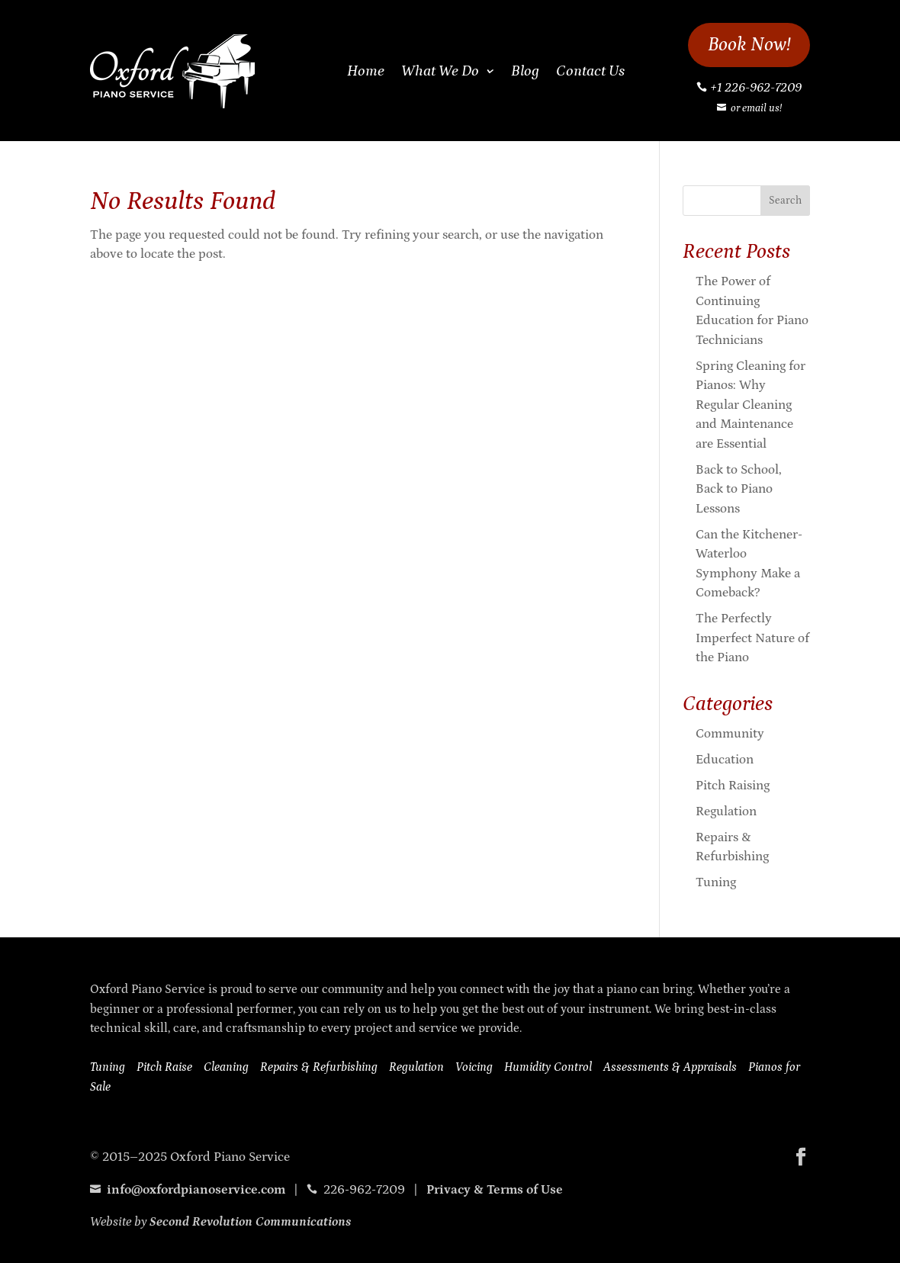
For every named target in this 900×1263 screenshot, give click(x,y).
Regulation (726, 811)
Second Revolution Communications (250, 1221)
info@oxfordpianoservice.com (187, 1189)
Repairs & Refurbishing (319, 1067)
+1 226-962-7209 (756, 87)
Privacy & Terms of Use (494, 1189)
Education (725, 759)
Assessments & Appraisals (670, 1067)
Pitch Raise (164, 1067)
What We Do (440, 71)
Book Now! (749, 45)
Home (365, 71)
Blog (525, 71)
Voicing (474, 1067)
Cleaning (226, 1067)
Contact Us (590, 71)
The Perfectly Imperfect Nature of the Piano (752, 638)
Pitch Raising (733, 785)
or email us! (756, 108)
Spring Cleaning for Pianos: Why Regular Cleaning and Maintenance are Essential (750, 405)
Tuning (716, 882)
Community (730, 733)
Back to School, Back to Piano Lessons (739, 489)
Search (785, 200)
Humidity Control (548, 1067)
